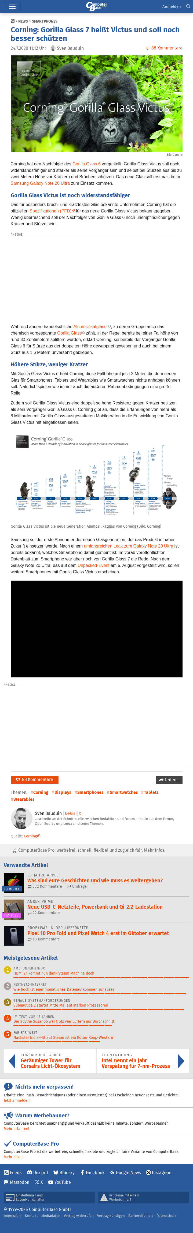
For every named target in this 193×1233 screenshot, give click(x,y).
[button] (188, 7)
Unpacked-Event (93, 565)
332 (45, 886)
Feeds (15, 1173)
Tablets (151, 792)
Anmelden (171, 6)
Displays (62, 792)
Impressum (12, 1215)
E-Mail (70, 813)
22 (44, 912)
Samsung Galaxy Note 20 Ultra (40, 183)
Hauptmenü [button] (12, 6)
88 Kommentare (34, 779)
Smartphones (44, 21)
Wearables (24, 799)
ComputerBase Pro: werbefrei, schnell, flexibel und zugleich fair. (88, 850)
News (23, 21)
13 (44, 939)
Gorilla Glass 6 (86, 164)
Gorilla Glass (69, 333)
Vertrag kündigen (111, 1215)
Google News (128, 1173)
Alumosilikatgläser (90, 326)
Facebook (95, 1173)
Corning (40, 792)
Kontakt (31, 1215)
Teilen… (171, 780)
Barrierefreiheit (140, 1215)
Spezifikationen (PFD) (50, 211)
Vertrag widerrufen (79, 1215)
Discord (40, 1173)
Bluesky (67, 1173)
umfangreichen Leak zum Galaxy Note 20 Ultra (128, 546)
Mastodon (19, 1182)
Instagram (162, 1173)
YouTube (62, 1182)
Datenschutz (166, 1215)
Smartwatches (124, 792)
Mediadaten (50, 1215)
